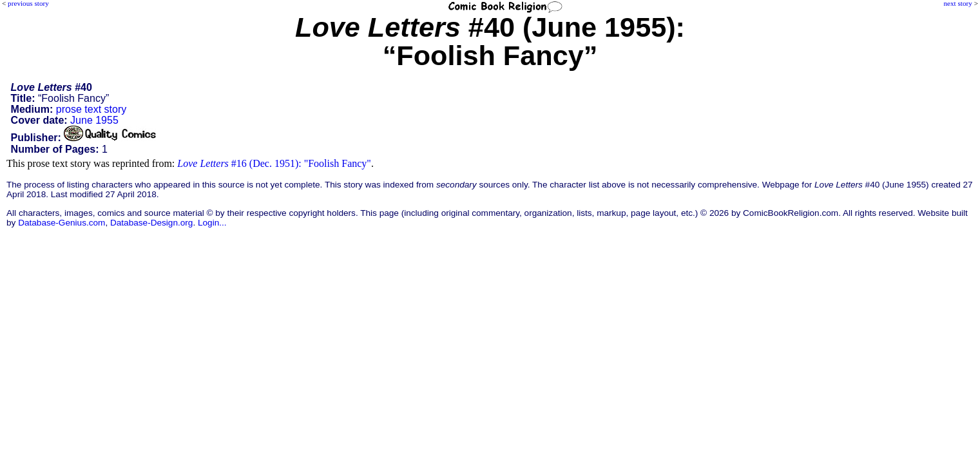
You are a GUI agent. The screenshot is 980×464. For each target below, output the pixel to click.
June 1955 (94, 120)
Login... (212, 222)
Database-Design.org (151, 222)
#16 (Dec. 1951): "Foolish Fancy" (274, 163)
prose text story (91, 109)
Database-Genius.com (61, 222)
